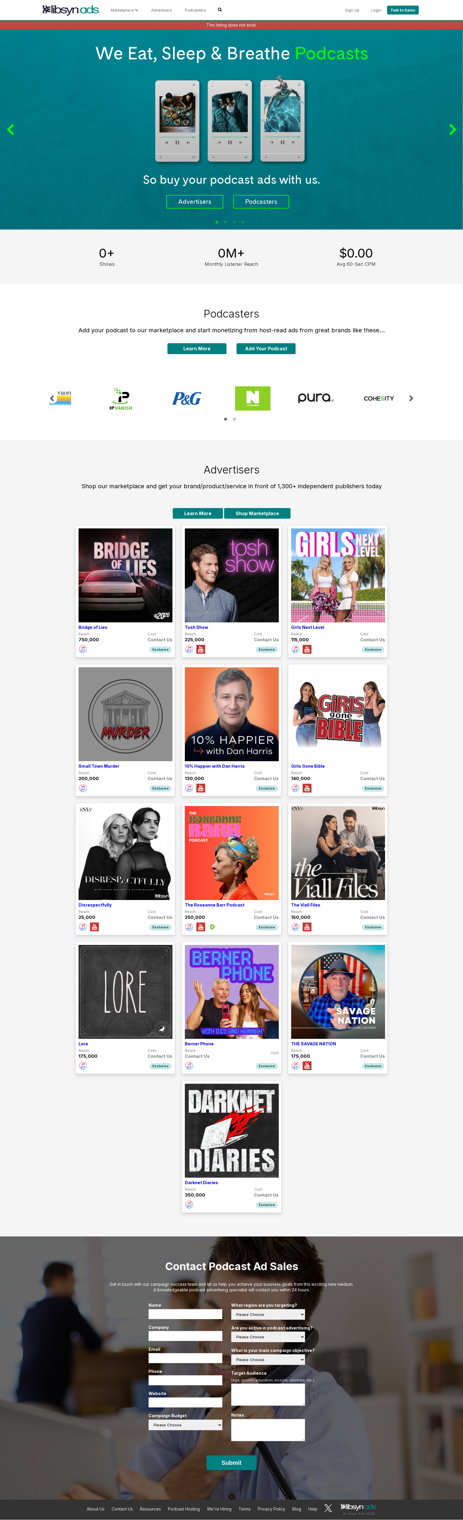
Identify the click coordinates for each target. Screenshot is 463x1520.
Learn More (197, 349)
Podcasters (195, 10)
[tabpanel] (231, 130)
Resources (150, 1509)
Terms (245, 1509)
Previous (12, 130)
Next (451, 130)
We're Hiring (219, 1509)
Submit (231, 1463)
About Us (96, 1509)
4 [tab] (243, 222)
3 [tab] (234, 222)
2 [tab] (225, 222)
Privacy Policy (271, 1509)
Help (312, 1509)
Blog (296, 1509)
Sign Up (352, 10)
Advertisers (161, 10)
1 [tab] (216, 222)
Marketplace (124, 10)
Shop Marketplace (257, 514)
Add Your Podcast (266, 349)
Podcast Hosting (184, 1509)
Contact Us (122, 1509)
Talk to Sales (402, 10)
